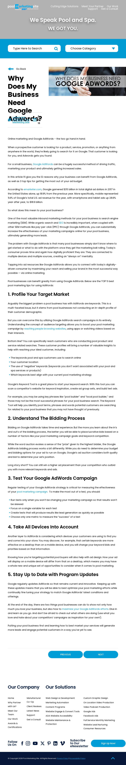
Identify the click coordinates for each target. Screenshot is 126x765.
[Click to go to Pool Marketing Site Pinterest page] (49, 743)
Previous (65, 654)
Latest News (33, 710)
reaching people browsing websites (45, 328)
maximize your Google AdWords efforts (85, 609)
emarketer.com (33, 189)
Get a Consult (34, 719)
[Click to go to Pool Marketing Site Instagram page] (28, 743)
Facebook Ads (90, 715)
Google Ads (89, 711)
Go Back (21, 69)
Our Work (13, 718)
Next (101, 654)
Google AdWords (43, 164)
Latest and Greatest (19, 118)
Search (56, 48)
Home (11, 698)
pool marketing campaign (32, 491)
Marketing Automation (57, 702)
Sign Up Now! (108, 743)
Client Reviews (34, 706)
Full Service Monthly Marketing (99, 720)
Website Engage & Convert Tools (63, 711)
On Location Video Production (98, 702)
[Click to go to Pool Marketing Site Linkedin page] (55, 743)
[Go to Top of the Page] (113, 758)
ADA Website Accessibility (59, 715)
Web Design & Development (60, 698)
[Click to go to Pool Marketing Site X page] (42, 743)
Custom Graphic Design (95, 698)
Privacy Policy (62, 758)
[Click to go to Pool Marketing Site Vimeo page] (62, 743)
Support (31, 715)
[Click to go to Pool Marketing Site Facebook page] (22, 743)
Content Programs (55, 707)
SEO (61, 222)
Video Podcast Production (96, 707)
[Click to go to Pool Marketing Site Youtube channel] (35, 743)
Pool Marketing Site (21, 121)
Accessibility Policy (77, 758)
